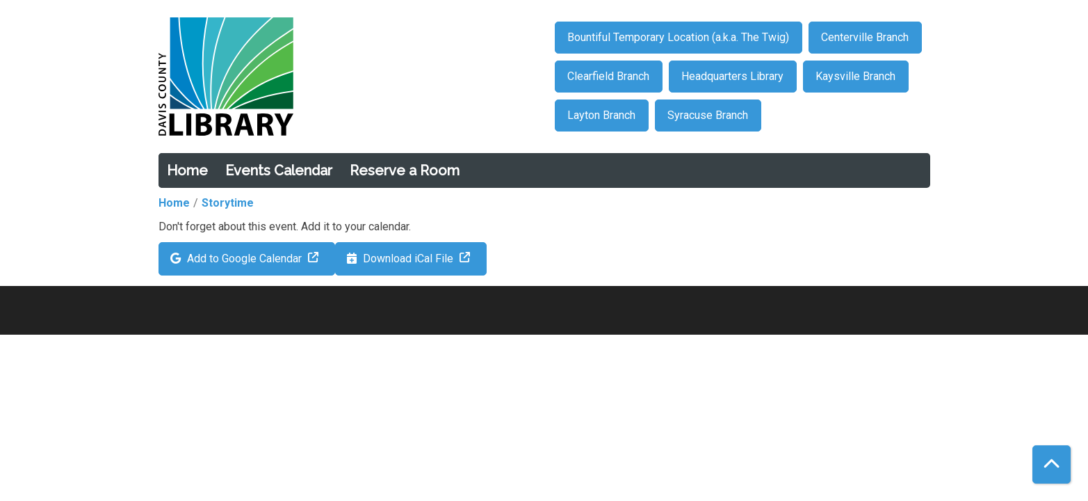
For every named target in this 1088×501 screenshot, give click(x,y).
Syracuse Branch (707, 115)
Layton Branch (601, 115)
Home (187, 170)
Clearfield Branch (608, 76)
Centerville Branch (865, 37)
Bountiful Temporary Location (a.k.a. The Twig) (678, 37)
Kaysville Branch (855, 76)
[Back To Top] (1051, 464)
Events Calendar (278, 170)
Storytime (228, 202)
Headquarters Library (732, 76)
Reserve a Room (405, 170)
